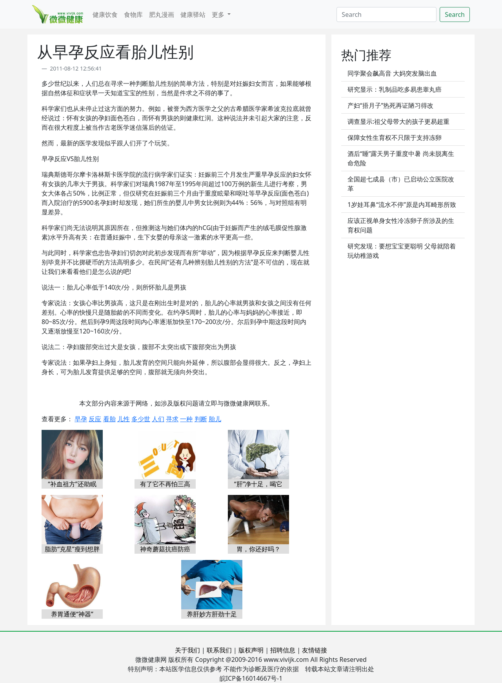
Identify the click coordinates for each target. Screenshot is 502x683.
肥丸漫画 (161, 14)
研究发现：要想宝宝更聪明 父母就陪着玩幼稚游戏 (401, 251)
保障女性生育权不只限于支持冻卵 (394, 137)
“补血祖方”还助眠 (72, 484)
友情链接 (314, 650)
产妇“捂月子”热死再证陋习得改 (390, 105)
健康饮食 (105, 14)
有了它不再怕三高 (165, 484)
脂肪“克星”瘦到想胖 (72, 549)
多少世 (140, 419)
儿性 (123, 419)
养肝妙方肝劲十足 (212, 614)
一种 (186, 419)
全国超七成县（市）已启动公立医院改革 (400, 184)
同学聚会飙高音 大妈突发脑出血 (392, 73)
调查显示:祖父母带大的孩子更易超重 (398, 121)
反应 (95, 419)
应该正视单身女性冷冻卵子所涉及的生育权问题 (400, 225)
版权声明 (251, 650)
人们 (158, 419)
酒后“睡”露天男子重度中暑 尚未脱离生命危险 (400, 158)
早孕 (81, 419)
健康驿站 (193, 14)
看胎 (109, 419)
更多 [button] (219, 14)
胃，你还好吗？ (258, 549)
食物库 (133, 14)
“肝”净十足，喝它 (258, 484)
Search (455, 14)
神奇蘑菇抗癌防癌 (165, 549)
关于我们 (187, 650)
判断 (201, 419)
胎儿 (215, 419)
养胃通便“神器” (72, 614)
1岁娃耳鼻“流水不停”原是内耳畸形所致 (401, 204)
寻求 (172, 419)
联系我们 (219, 650)
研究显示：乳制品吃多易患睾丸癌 (394, 89)
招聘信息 (282, 650)
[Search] (386, 14)
